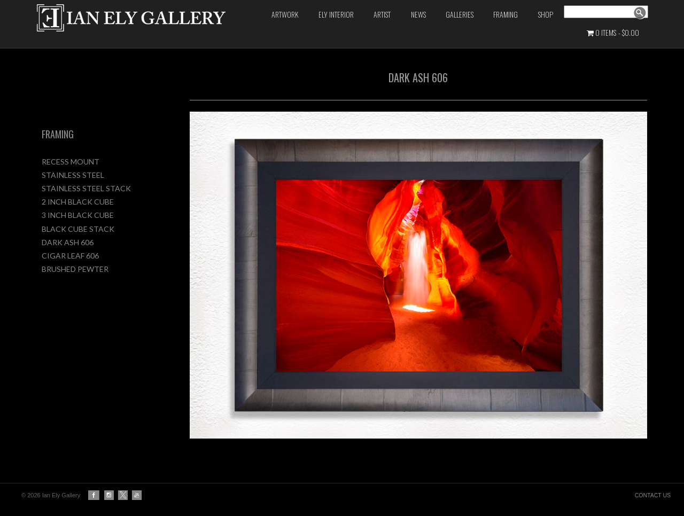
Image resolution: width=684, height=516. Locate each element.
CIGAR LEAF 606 (70, 255)
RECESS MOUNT (70, 161)
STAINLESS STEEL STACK (86, 188)
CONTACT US (653, 495)
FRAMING (58, 134)
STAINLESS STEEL (73, 174)
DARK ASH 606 (68, 242)
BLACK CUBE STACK (78, 228)
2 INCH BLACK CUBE (78, 201)
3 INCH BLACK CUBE (78, 215)
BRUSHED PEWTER (75, 268)
